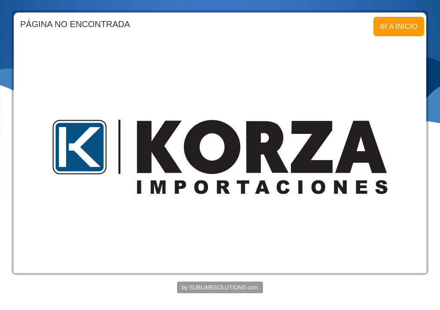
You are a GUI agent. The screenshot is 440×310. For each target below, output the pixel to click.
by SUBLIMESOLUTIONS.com (220, 287)
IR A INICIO (399, 26)
